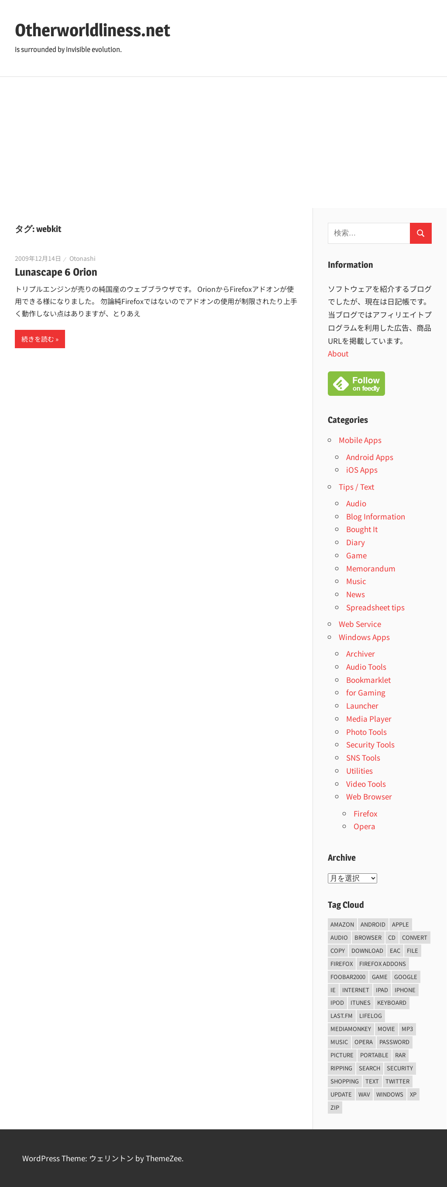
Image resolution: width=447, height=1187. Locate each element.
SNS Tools (363, 757)
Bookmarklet (368, 679)
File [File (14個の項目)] (412, 950)
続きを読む (37, 338)
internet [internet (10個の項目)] (355, 990)
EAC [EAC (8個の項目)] (395, 950)
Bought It (362, 528)
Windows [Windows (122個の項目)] (389, 1094)
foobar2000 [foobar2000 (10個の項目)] (347, 976)
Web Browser (369, 796)
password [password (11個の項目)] (394, 1042)
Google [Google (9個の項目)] (405, 976)
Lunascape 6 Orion (56, 272)
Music (356, 580)
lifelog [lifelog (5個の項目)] (370, 1015)
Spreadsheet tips (375, 607)
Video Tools (366, 783)
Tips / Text (356, 486)
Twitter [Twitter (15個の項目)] (397, 1081)
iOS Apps (362, 469)
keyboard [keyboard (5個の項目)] (391, 1002)
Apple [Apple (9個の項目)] (400, 924)
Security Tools (370, 744)
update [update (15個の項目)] (341, 1094)
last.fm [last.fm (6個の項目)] (341, 1015)
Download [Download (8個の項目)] (367, 950)
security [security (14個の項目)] (400, 1068)
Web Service (360, 623)
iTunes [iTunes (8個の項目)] (361, 1002)
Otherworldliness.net (92, 30)
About (338, 353)
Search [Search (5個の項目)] (369, 1068)
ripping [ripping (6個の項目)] (341, 1068)
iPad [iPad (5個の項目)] (382, 990)
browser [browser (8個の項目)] (368, 937)
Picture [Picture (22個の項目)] (342, 1055)
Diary (355, 541)
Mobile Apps (360, 439)
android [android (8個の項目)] (373, 924)
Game (356, 555)
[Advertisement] (223, 142)
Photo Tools (366, 731)
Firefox (365, 813)
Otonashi (82, 258)
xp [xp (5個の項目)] (413, 1094)
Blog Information (375, 516)
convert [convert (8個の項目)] (414, 937)
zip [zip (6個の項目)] (334, 1107)
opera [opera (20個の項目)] (363, 1042)
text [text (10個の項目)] (372, 1081)
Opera (364, 825)
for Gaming (365, 692)
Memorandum (370, 568)
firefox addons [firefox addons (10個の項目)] (382, 963)
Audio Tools (366, 666)
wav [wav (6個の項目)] (364, 1094)
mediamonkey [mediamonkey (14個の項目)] (350, 1028)
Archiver (360, 653)
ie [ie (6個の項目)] (333, 990)
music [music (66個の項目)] (339, 1042)
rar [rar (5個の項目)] (400, 1055)
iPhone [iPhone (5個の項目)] (405, 990)
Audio (356, 503)
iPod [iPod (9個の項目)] (337, 1002)
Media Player (369, 718)
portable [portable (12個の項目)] (374, 1055)
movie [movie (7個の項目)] (386, 1028)
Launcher (362, 705)
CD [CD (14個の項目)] (391, 937)
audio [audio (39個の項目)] (339, 937)
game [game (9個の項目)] (380, 976)
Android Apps (369, 456)
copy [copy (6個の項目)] (337, 950)
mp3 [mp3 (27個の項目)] (407, 1028)
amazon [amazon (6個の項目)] (342, 924)
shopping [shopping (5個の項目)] (344, 1081)
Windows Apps (364, 636)
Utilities (359, 770)
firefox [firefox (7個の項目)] (341, 963)
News (355, 593)
